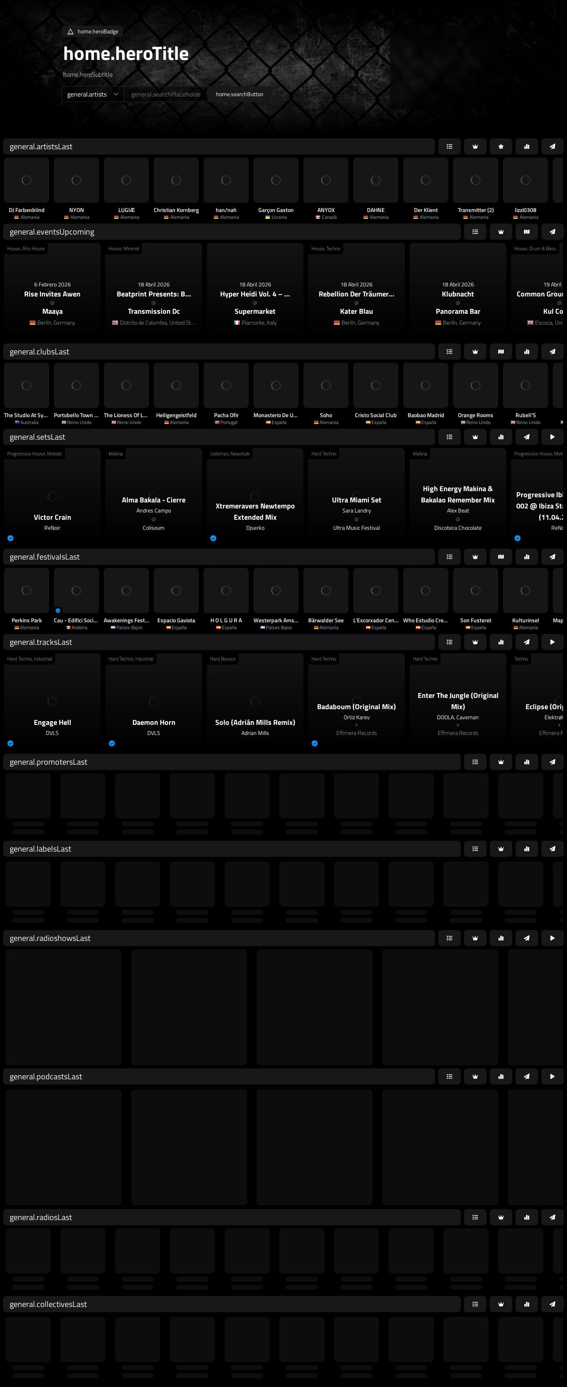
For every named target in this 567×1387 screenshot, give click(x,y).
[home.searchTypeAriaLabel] (93, 94)
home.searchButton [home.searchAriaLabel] (240, 94)
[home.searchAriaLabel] (166, 94)
